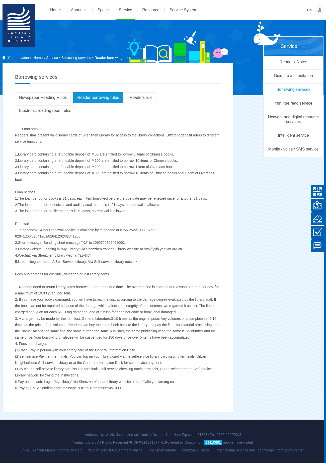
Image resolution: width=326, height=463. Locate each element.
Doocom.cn (193, 442)
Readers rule (141, 97)
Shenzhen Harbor (195, 450)
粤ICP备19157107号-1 (146, 442)
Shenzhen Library (162, 450)
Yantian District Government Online (115, 450)
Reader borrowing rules (98, 97)
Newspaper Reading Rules (43, 97)
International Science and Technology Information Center (259, 450)
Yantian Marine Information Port (57, 450)
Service (52, 58)
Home (38, 58)
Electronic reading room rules (45, 110)
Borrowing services (76, 58)
